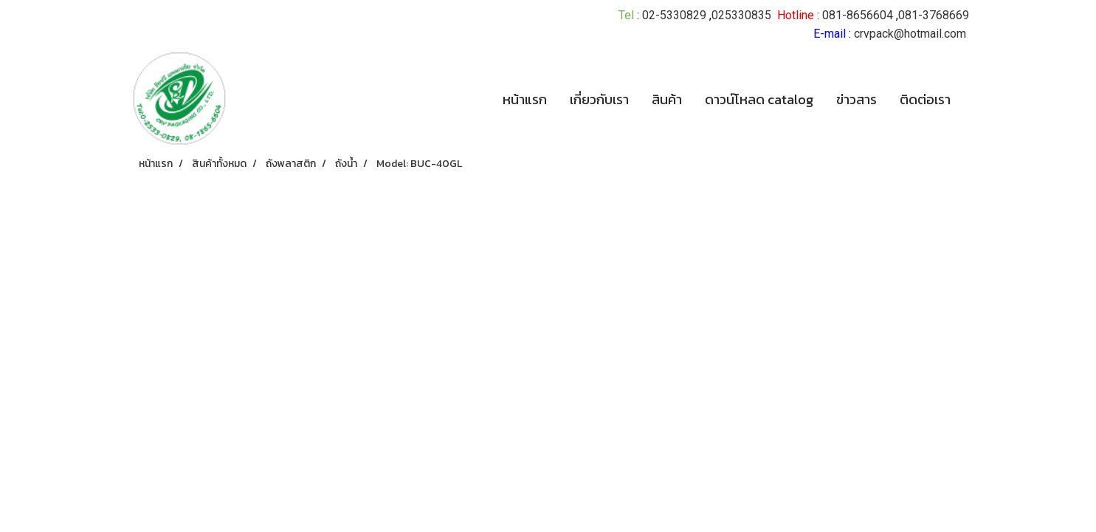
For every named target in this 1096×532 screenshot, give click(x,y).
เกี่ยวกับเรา (599, 99)
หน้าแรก (525, 99)
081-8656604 (857, 15)
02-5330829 (674, 15)
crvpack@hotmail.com (910, 34)
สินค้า (667, 99)
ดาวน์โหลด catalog (759, 99)
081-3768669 (933, 15)
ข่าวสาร (856, 99)
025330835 (741, 15)
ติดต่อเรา (925, 99)
